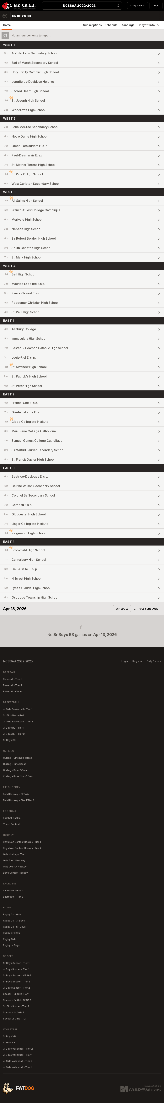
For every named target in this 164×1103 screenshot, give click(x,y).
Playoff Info (149, 25)
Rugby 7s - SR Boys (14, 926)
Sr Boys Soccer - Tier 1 (16, 963)
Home (7, 25)
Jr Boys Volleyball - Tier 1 (17, 1054)
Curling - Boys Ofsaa (15, 770)
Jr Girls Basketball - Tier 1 (17, 709)
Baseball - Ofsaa (12, 691)
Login (156, 5)
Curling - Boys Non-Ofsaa (18, 776)
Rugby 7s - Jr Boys (14, 920)
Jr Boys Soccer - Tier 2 (16, 987)
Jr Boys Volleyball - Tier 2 (18, 1048)
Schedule (111, 25)
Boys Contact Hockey (15, 872)
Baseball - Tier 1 (12, 679)
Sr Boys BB (9, 740)
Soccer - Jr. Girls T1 (14, 1012)
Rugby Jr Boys (11, 945)
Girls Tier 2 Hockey (14, 860)
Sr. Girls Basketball (13, 715)
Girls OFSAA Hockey (15, 866)
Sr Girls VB (9, 1042)
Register (137, 661)
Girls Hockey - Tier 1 (14, 854)
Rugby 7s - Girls (12, 914)
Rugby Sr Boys (11, 933)
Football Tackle (12, 818)
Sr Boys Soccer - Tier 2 (16, 981)
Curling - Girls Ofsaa (14, 764)
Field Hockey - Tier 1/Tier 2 (18, 800)
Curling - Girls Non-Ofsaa (17, 757)
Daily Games (137, 5)
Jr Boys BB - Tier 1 (13, 727)
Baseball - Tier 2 (12, 685)
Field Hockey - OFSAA (16, 794)
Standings (127, 25)
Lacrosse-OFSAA (13, 890)
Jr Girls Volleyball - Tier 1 (17, 1067)
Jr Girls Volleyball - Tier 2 (17, 1061)
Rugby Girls (9, 939)
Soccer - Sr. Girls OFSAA (17, 1000)
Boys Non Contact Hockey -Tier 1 (22, 841)
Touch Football (11, 824)
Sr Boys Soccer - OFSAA (17, 975)
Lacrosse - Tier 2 (13, 896)
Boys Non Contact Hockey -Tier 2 (22, 848)
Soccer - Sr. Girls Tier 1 (16, 993)
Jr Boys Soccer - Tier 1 (16, 969)
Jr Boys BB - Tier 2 (14, 733)
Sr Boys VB (9, 1036)
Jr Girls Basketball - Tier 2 (18, 721)
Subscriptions (92, 25)
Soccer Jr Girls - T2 (14, 1018)
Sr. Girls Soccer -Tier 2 (16, 1006)
